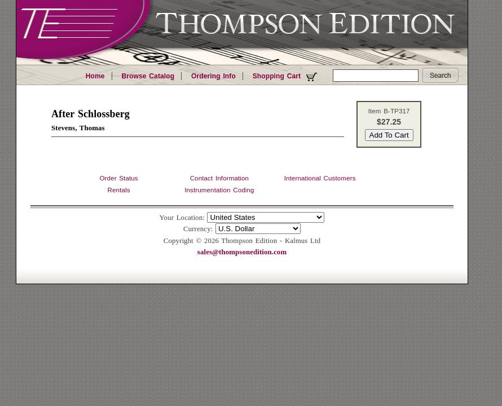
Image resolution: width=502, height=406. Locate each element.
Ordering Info (213, 76)
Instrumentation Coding (219, 190)
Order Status (118, 178)
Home (95, 76)
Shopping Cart (286, 76)
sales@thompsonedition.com (242, 252)
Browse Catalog (147, 76)
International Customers (320, 178)
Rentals (119, 190)
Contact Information (219, 178)
